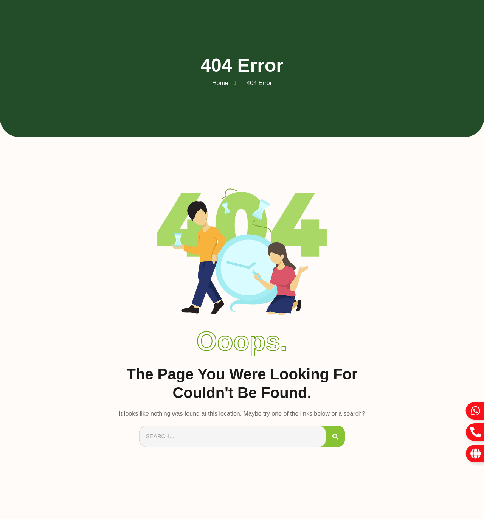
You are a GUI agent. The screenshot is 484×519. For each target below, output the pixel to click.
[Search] (335, 436)
